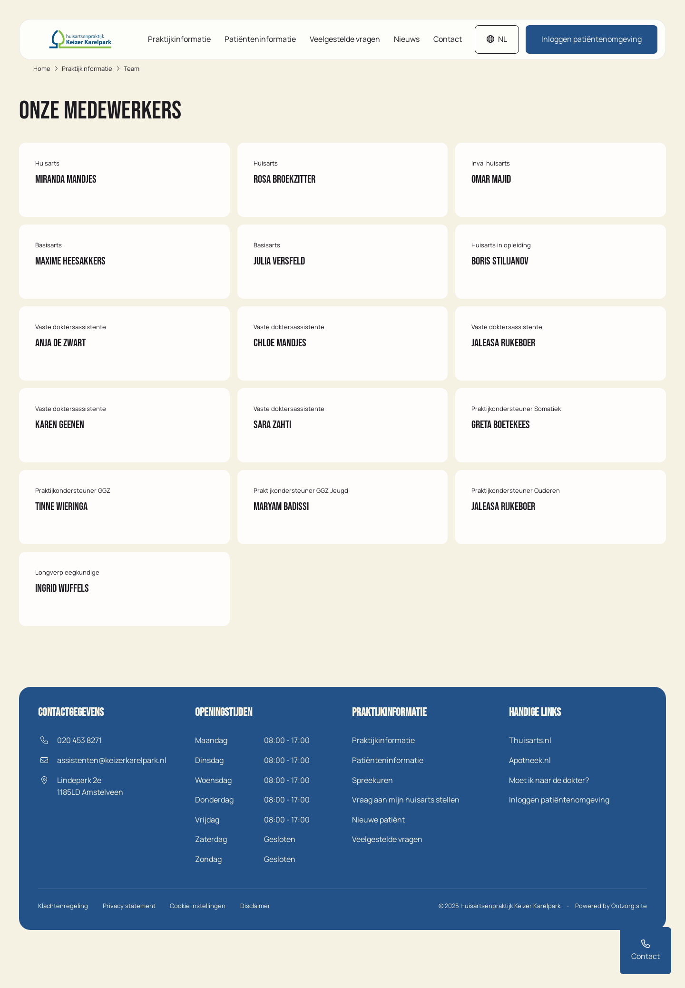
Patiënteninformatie (260, 39)
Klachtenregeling (63, 944)
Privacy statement (130, 944)
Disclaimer (259, 944)
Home (41, 69)
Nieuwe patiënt (378, 859)
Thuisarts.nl (530, 780)
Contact (447, 39)
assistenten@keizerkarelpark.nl (111, 800)
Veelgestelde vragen (345, 39)
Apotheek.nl (530, 800)
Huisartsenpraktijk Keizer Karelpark (510, 944)
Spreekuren (372, 819)
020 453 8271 (79, 780)
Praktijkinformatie (179, 39)
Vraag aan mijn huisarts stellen (406, 839)
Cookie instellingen (200, 944)
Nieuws (407, 39)
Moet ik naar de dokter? (549, 819)
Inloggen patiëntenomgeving (591, 39)
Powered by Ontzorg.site (611, 944)
